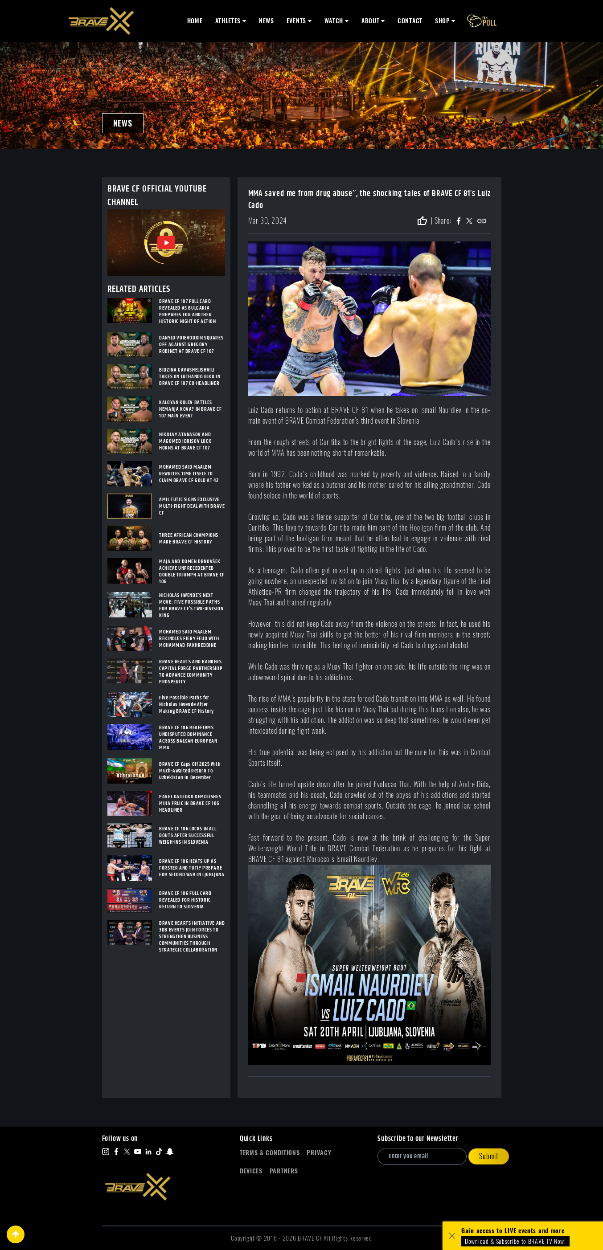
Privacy (319, 1152)
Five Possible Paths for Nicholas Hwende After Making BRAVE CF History (186, 704)
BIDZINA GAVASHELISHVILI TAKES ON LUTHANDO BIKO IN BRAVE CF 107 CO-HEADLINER (189, 377)
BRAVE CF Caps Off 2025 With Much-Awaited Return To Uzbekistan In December (190, 771)
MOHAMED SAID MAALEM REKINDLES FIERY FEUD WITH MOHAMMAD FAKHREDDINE (189, 639)
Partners (284, 1171)
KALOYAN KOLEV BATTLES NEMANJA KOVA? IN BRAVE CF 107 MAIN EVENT (190, 409)
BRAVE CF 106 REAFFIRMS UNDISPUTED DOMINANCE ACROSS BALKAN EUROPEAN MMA (188, 737)
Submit (488, 1156)
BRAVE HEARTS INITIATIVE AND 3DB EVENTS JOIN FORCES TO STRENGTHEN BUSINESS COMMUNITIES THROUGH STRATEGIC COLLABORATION (192, 936)
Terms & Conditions (270, 1152)
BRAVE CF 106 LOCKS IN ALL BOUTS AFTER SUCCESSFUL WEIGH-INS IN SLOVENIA (187, 835)
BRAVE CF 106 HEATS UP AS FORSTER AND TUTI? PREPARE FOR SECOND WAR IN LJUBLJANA (191, 868)
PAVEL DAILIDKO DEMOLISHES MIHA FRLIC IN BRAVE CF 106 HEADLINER (190, 803)
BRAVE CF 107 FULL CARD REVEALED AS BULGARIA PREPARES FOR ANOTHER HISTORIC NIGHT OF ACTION (187, 311)
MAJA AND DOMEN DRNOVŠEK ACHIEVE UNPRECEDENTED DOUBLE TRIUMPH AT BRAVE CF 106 (192, 571)
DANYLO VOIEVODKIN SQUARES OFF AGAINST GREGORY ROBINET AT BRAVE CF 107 (191, 345)
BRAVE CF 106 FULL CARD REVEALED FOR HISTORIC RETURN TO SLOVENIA (185, 900)
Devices (251, 1171)
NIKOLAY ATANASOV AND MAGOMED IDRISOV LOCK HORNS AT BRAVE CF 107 (185, 441)
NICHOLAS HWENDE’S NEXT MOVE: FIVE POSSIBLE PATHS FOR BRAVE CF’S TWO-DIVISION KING (191, 605)
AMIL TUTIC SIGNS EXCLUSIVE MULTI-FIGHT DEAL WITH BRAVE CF (192, 506)
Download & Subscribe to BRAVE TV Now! (515, 1241)
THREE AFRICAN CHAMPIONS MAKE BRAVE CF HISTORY (188, 538)
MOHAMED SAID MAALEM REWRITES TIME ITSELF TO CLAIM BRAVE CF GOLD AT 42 (188, 474)
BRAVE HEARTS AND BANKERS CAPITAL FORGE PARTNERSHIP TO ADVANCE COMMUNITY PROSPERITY (190, 671)
